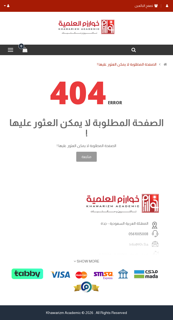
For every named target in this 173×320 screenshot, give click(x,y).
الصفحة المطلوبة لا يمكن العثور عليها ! (126, 64)
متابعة (86, 157)
